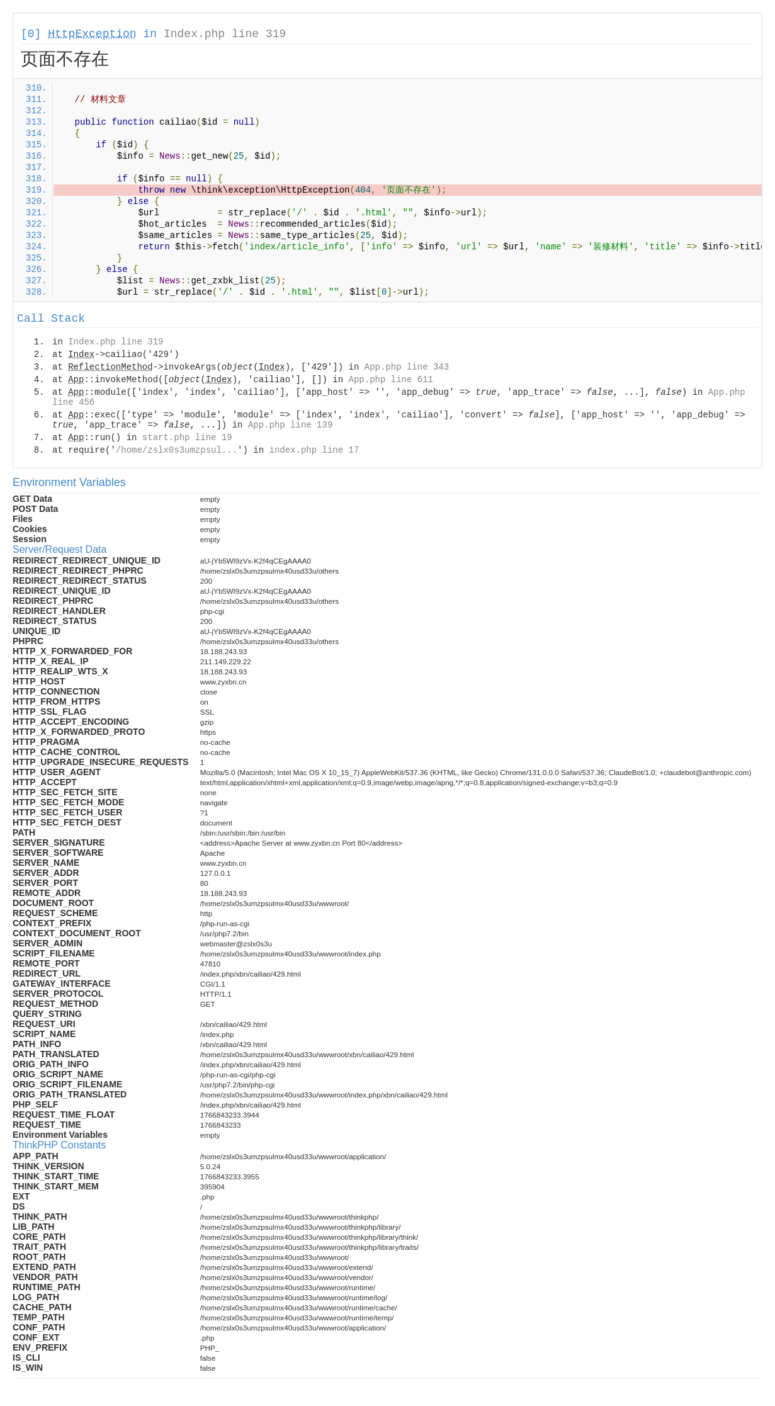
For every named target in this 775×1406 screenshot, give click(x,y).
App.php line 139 (290, 425)
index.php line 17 (314, 450)
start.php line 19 (187, 438)
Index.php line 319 (225, 34)
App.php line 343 (407, 367)
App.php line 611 (391, 380)
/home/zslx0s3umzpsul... (176, 450)
